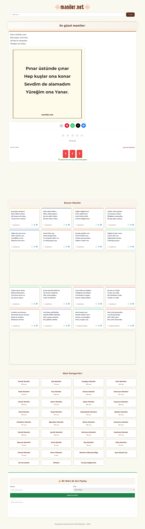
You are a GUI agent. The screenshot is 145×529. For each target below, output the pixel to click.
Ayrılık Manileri (56, 432)
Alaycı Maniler (88, 402)
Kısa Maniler (56, 391)
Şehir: (75, 486)
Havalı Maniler (24, 402)
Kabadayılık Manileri (88, 412)
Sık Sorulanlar (23, 463)
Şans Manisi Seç (121, 452)
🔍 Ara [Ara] (130, 14)
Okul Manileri (121, 381)
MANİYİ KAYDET (72, 495)
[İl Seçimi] (104, 490)
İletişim (56, 463)
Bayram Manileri (24, 442)
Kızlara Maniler (89, 391)
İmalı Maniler (23, 412)
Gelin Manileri (24, 391)
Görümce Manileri (88, 432)
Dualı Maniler (56, 442)
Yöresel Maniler (24, 452)
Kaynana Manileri (121, 402)
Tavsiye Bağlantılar (88, 463)
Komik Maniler (24, 381)
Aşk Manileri (56, 381)
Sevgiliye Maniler (89, 381)
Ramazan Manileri (121, 391)
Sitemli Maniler (24, 432)
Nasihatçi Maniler (121, 432)
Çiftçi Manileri (121, 442)
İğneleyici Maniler (56, 422)
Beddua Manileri (121, 412)
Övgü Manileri (56, 412)
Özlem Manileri (89, 422)
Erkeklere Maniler (24, 422)
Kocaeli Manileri (129, 147)
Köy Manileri (89, 442)
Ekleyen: (12, 486)
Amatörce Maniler (121, 422)
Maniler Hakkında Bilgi (88, 452)
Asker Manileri (56, 402)
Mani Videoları (56, 452)
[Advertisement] (72, 180)
